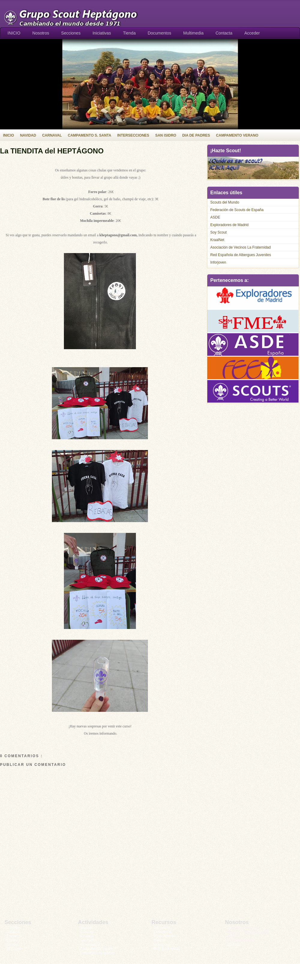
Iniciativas (101, 33)
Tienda (129, 33)
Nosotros (40, 33)
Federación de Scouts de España (236, 210)
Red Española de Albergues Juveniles (240, 255)
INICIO (14, 33)
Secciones (71, 33)
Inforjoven (218, 262)
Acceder (252, 33)
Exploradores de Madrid (229, 225)
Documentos (159, 33)
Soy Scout (218, 232)
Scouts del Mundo (224, 202)
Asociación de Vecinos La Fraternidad (240, 247)
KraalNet (217, 240)
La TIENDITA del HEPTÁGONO (52, 151)
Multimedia (193, 33)
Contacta (223, 33)
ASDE (215, 217)
